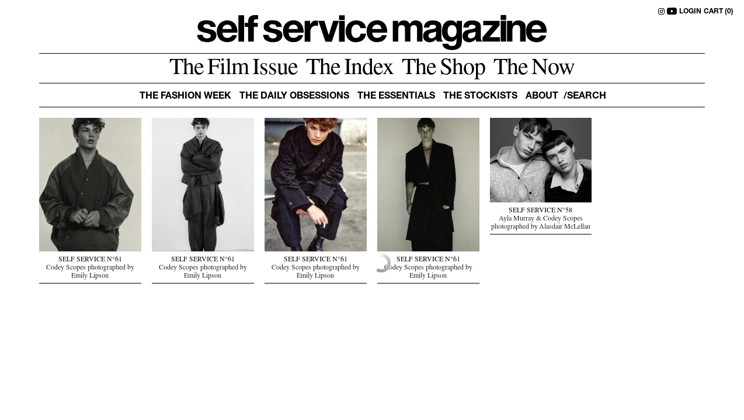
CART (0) (718, 11)
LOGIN (690, 11)
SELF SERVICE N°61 (90, 260)
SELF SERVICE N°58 (540, 211)
